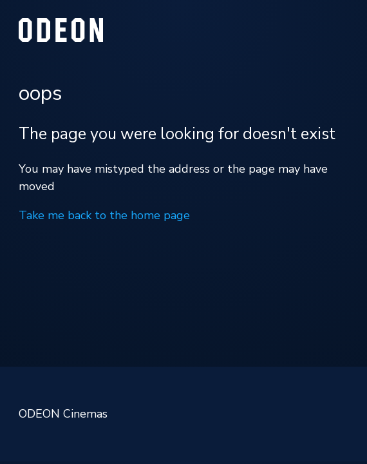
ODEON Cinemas (63, 413)
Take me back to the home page (104, 215)
